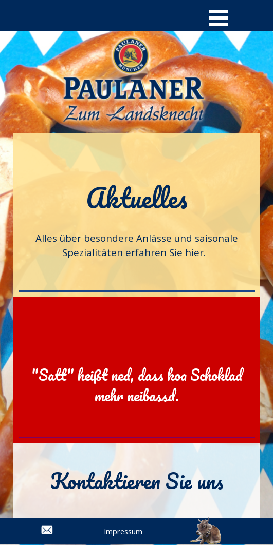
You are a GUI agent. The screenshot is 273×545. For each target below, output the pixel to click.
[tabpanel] (137, 220)
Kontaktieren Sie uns (136, 481)
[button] (205, 522)
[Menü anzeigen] (218, 17)
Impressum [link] (123, 531)
